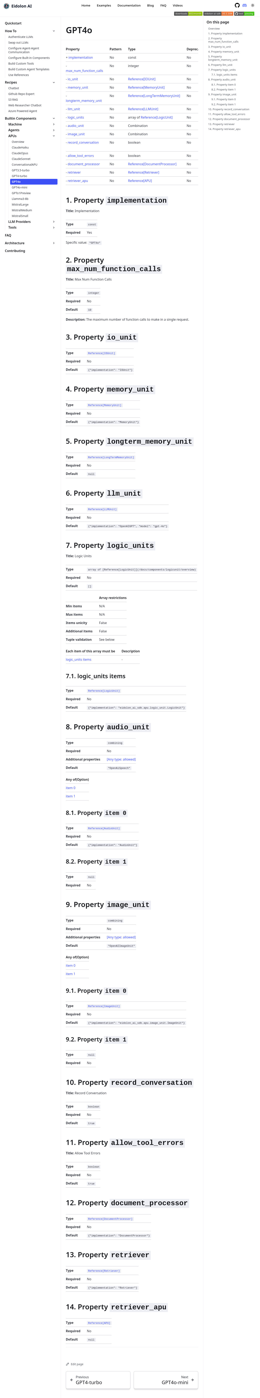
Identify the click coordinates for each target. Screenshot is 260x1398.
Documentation (129, 5)
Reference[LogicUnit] (157, 117)
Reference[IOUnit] (141, 79)
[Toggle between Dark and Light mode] (253, 5)
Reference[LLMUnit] (143, 109)
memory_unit (78, 87)
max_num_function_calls (84, 70)
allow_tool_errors (81, 155)
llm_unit (74, 109)
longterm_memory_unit (84, 100)
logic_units (76, 117)
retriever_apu (78, 180)
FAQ (163, 5)
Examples (104, 5)
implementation (80, 57)
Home (85, 5)
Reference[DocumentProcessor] (152, 164)
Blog (150, 5)
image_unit (76, 134)
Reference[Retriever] (143, 172)
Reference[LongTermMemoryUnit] (154, 96)
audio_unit (76, 125)
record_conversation (83, 142)
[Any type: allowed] (121, 759)
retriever (74, 172)
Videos (178, 5)
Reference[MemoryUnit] (146, 87)
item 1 (70, 796)
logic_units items (78, 659)
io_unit (73, 79)
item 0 (70, 788)
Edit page (74, 1364)
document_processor (84, 164)
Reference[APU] (140, 180)
